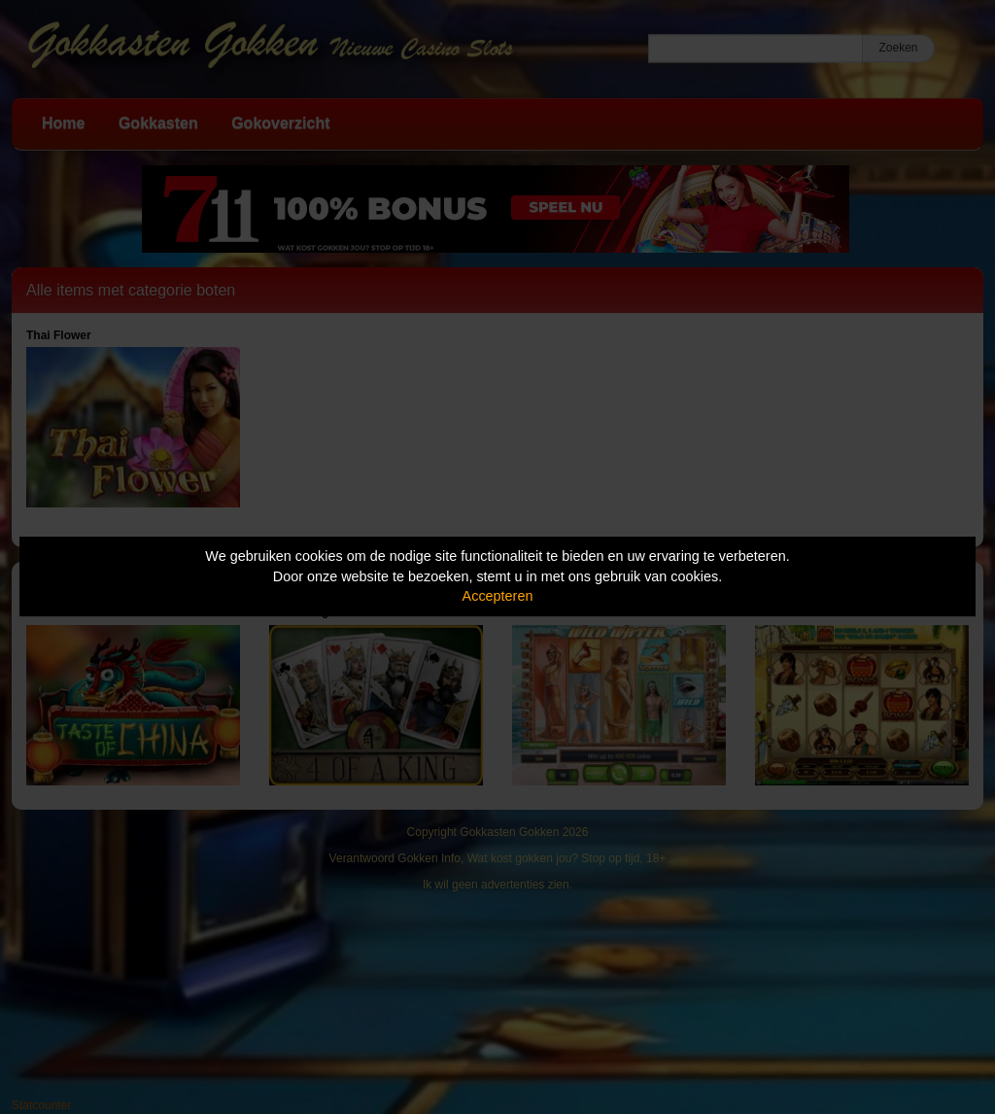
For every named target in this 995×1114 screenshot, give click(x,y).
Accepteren (498, 596)
